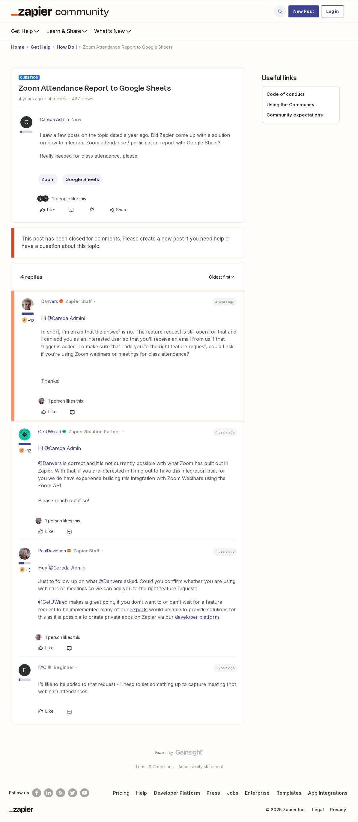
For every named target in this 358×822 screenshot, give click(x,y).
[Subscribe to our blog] (60, 792)
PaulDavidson (52, 551)
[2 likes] (61, 198)
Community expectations (295, 115)
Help (141, 793)
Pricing (121, 793)
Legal (318, 809)
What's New (113, 31)
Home (18, 47)
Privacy (338, 809)
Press (213, 793)
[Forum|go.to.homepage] (61, 11)
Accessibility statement (200, 766)
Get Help (25, 31)
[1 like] (60, 401)
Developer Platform (177, 793)
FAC (42, 667)
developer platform (197, 617)
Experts (139, 609)
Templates (288, 793)
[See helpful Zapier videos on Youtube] (84, 792)
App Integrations (328, 793)
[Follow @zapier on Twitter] (72, 792)
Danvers (49, 301)
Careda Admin (54, 119)
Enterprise (257, 793)
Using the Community (291, 104)
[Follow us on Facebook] (36, 792)
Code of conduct (285, 94)
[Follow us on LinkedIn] (48, 792)
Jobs (232, 793)
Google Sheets (82, 179)
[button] (303, 11)
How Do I (67, 47)
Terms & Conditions (154, 766)
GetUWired (49, 431)
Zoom (48, 179)
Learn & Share (67, 31)
